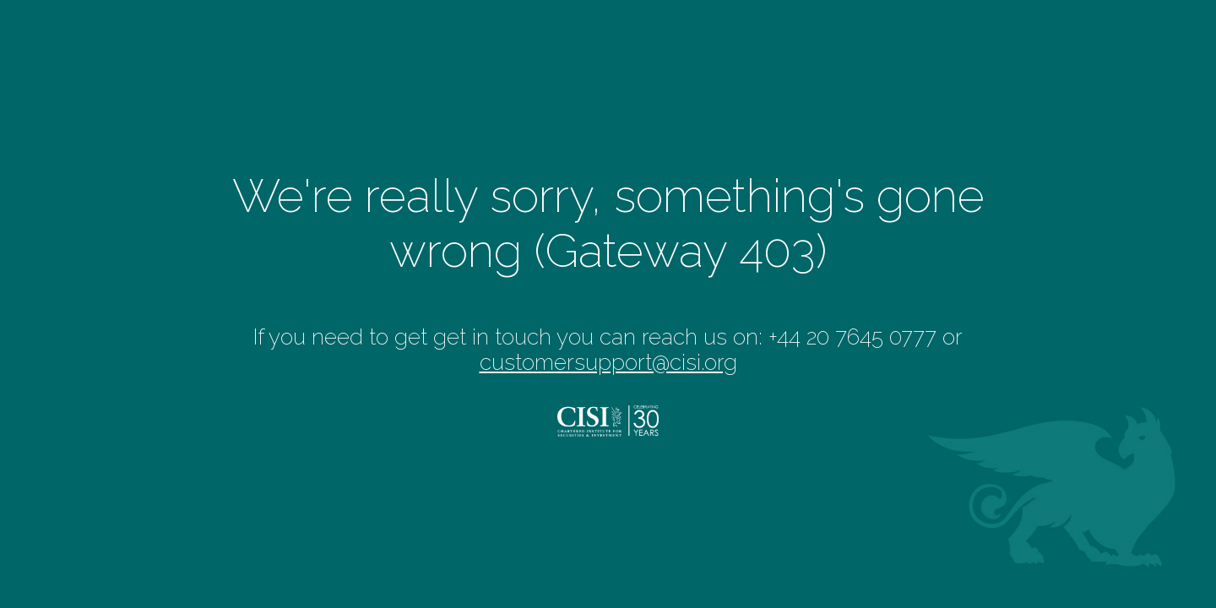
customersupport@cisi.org (608, 362)
